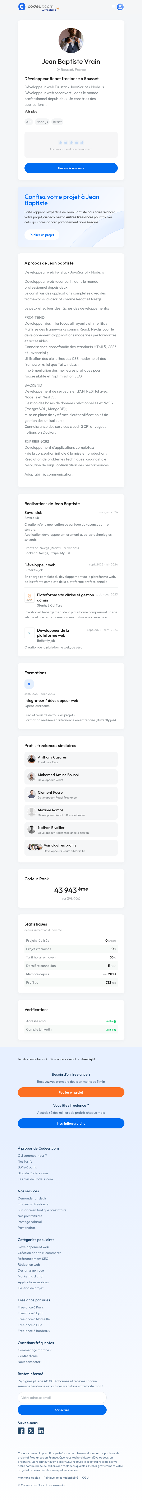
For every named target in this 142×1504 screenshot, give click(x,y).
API (28, 122)
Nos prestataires (30, 1216)
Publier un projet (42, 235)
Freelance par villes (34, 1300)
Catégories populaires (36, 1239)
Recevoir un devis (71, 168)
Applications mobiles (33, 1282)
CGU (85, 1477)
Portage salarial (30, 1222)
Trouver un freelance (33, 1204)
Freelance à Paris (31, 1307)
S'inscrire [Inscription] (62, 1410)
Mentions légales (29, 1477)
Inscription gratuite (71, 1123)
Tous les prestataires (31, 1059)
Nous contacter (29, 1362)
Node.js (42, 122)
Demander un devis (32, 1198)
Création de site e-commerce (39, 1253)
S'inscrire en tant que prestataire (42, 1210)
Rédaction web (29, 1264)
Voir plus (30, 111)
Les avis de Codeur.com (35, 1179)
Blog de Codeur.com (33, 1173)
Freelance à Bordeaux (34, 1331)
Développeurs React (63, 1059)
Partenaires (27, 1227)
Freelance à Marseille (34, 1319)
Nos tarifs (25, 1161)
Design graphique (31, 1270)
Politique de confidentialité (61, 1477)
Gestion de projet (30, 1288)
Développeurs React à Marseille (64, 851)
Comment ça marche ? (34, 1350)
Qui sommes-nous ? (32, 1155)
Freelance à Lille (30, 1325)
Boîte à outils (27, 1167)
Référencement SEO (33, 1258)
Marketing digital (30, 1276)
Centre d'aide (28, 1356)
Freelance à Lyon (30, 1313)
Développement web (33, 1247)
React (57, 122)
